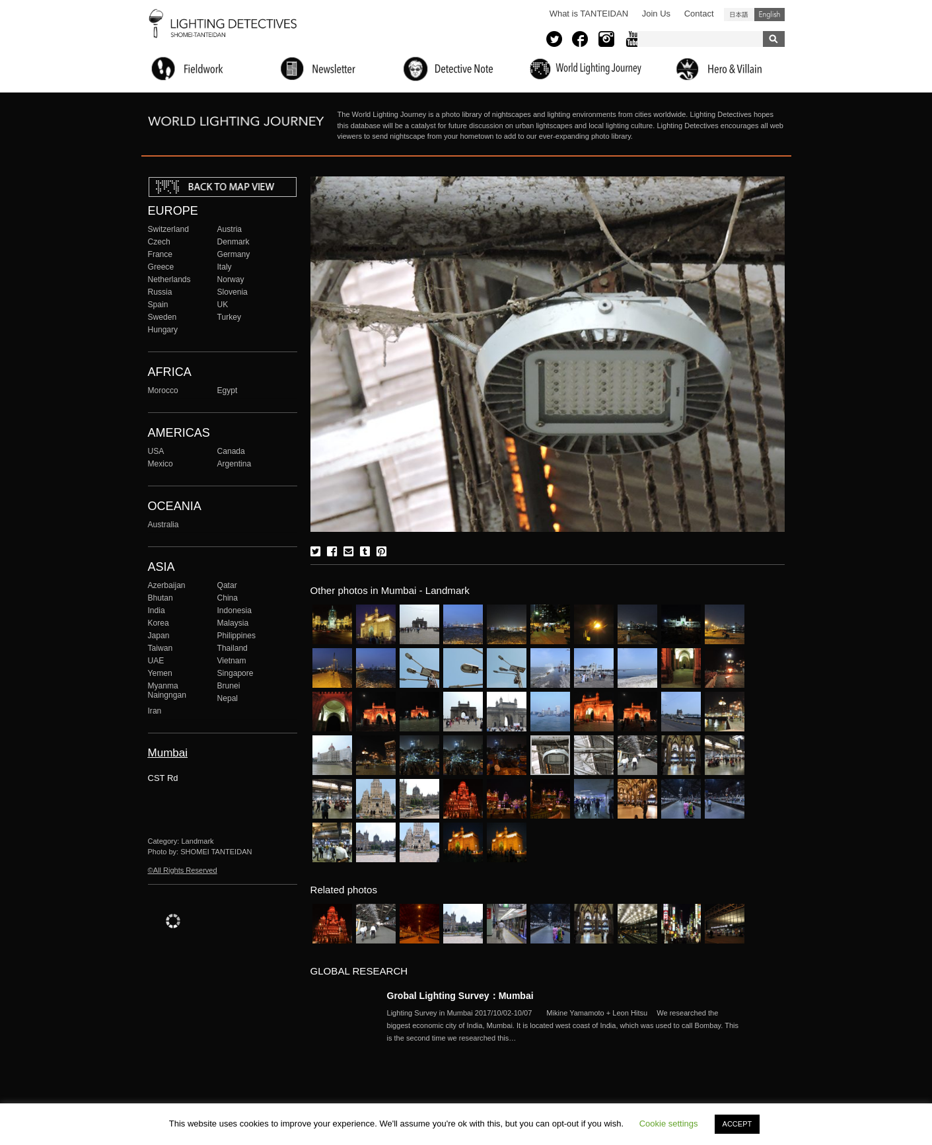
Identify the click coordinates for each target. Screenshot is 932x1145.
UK (223, 304)
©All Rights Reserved (182, 870)
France (160, 254)
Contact (699, 13)
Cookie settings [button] (668, 1123)
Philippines (236, 635)
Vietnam (231, 660)
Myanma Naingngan (167, 690)
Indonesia (234, 610)
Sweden (162, 317)
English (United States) (769, 14)
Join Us (656, 13)
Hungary (163, 329)
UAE (156, 660)
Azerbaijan (167, 585)
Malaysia (233, 623)
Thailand (232, 648)
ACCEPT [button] (737, 1124)
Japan (159, 635)
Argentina (234, 463)
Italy (224, 267)
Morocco (163, 390)
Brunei (228, 685)
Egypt (227, 390)
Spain (158, 304)
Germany (233, 254)
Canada (231, 451)
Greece (161, 267)
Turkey (229, 317)
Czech (159, 241)
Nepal (227, 698)
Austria (229, 229)
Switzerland (168, 229)
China (227, 598)
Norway (230, 279)
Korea (158, 623)
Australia (163, 524)
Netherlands (169, 279)
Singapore (235, 673)
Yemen (160, 673)
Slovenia (232, 292)
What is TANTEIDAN (589, 13)
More (565, 1025)
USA (156, 451)
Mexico (160, 463)
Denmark (233, 241)
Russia (160, 292)
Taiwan (160, 648)
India (156, 610)
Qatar (227, 585)
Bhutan (160, 598)
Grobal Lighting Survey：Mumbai (460, 995)
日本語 (739, 14)
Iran (155, 711)
